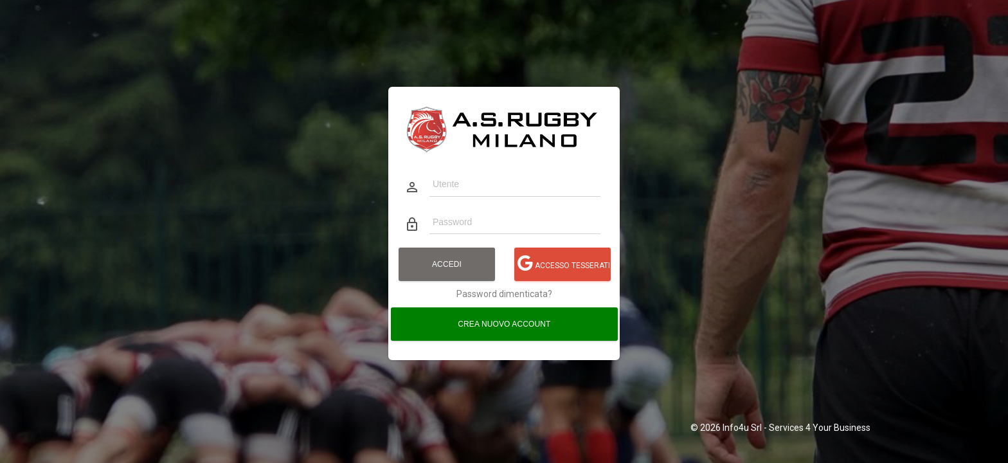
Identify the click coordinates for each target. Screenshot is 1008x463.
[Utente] (514, 184)
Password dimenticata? (504, 294)
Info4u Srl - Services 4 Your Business (796, 427)
